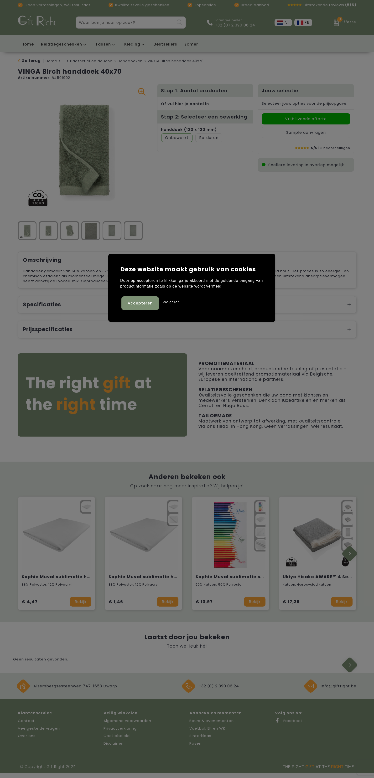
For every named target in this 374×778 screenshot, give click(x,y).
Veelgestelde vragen (39, 733)
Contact (26, 725)
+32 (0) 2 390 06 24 (235, 25)
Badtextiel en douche (91, 60)
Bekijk (81, 606)
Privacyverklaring (120, 733)
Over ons (27, 740)
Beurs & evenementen (211, 725)
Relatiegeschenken (61, 44)
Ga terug (31, 60)
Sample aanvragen (306, 132)
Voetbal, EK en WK (207, 733)
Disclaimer (114, 748)
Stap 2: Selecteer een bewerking (204, 116)
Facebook (289, 725)
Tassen (103, 44)
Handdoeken (130, 60)
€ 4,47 (30, 606)
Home (51, 60)
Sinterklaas (200, 740)
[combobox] (125, 22)
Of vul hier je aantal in (185, 104)
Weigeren (171, 301)
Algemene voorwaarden (127, 725)
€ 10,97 (204, 606)
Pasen (195, 748)
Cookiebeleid (117, 740)
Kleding (132, 44)
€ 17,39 (291, 606)
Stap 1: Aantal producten (194, 90)
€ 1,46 (116, 606)
